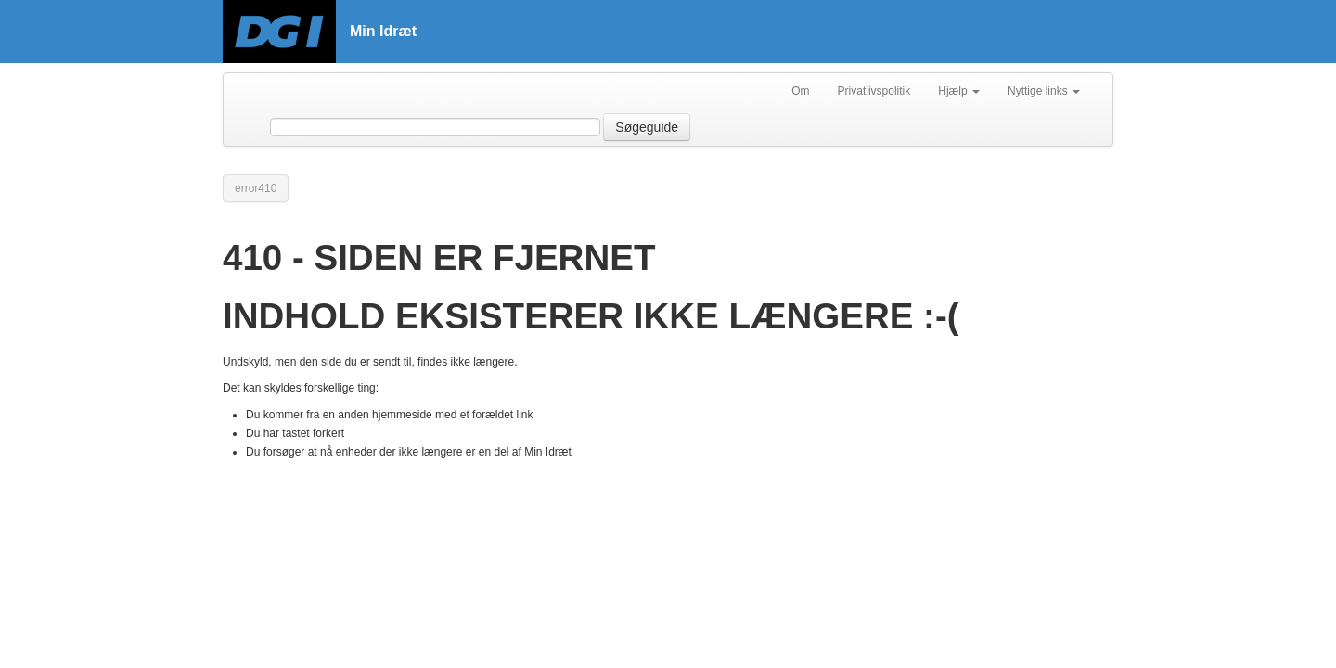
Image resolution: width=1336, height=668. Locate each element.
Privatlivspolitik (874, 90)
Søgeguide (646, 127)
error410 (255, 188)
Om (800, 90)
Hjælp (959, 90)
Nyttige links (1044, 90)
